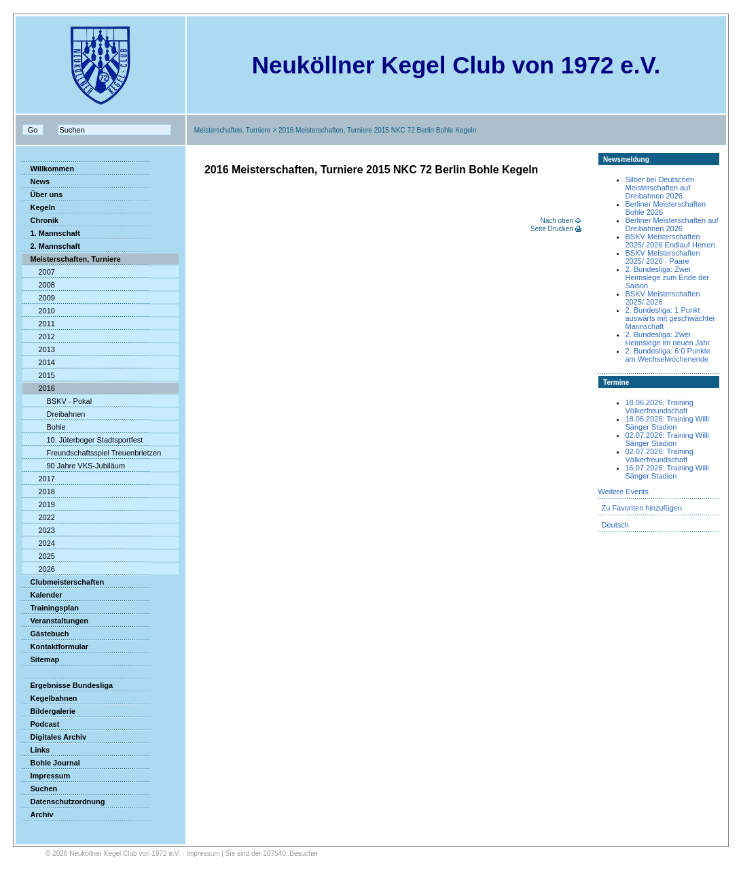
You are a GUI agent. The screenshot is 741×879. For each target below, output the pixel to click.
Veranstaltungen (55, 621)
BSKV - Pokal (57, 401)
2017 (38, 479)
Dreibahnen (54, 414)
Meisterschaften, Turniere (232, 130)
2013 (38, 349)
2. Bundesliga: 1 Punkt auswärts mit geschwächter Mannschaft (671, 318)
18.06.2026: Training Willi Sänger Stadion (668, 423)
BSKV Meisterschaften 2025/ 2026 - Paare (663, 257)
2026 (38, 569)
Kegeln (39, 207)
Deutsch (615, 525)
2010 (38, 311)
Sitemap (41, 659)
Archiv (38, 814)
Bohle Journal (51, 763)
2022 (38, 517)
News (36, 181)
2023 (38, 530)
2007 (38, 272)
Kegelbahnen (49, 698)
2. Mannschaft (51, 246)
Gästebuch (45, 634)
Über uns (42, 194)
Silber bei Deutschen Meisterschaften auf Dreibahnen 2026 (660, 187)
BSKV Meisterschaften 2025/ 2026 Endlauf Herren (670, 240)
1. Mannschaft (51, 233)
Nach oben (556, 220)
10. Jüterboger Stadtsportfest (82, 440)
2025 (38, 556)
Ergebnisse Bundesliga (67, 685)
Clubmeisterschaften (63, 582)
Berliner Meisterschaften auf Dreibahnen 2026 (672, 224)
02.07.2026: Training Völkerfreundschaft (659, 455)
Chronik (40, 220)
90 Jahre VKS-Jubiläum (74, 466)
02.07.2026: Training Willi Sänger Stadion (668, 439)
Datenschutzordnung (63, 801)
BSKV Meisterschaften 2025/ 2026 (663, 298)
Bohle (44, 427)
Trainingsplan (50, 608)
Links (36, 750)
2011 (38, 324)
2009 (38, 298)
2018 (38, 491)
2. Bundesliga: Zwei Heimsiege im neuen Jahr (668, 338)
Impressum (46, 776)
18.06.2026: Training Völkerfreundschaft (659, 406)
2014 (38, 362)
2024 (38, 543)
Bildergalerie (49, 711)
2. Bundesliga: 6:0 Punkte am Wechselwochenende (668, 355)
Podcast (41, 724)
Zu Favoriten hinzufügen (642, 508)
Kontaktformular (55, 646)
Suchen (40, 789)
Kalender (42, 595)
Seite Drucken (551, 228)
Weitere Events (623, 491)
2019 (38, 504)
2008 (38, 285)
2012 (38, 336)
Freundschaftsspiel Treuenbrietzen (92, 453)
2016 (38, 388)
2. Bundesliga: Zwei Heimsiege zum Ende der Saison (668, 277)
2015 (38, 375)
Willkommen (48, 169)
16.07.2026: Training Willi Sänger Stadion (668, 472)
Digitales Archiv (54, 737)
